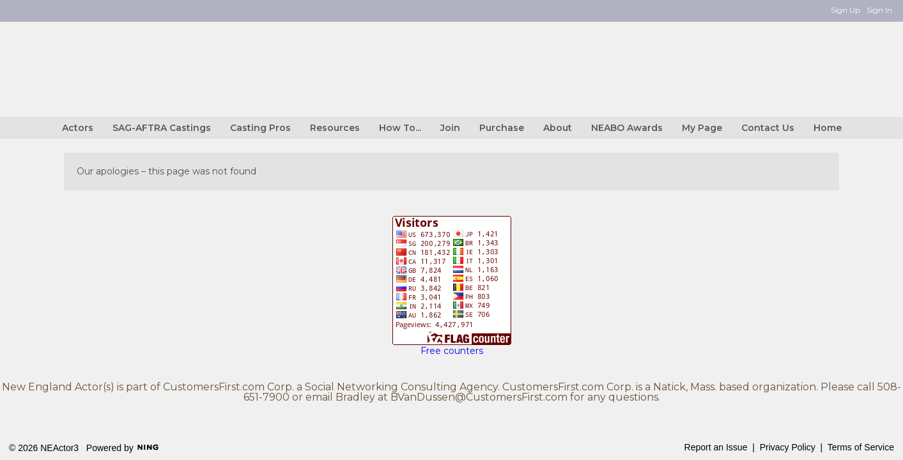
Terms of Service (861, 447)
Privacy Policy (787, 447)
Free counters (452, 350)
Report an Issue (716, 447)
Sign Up (845, 10)
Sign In (879, 10)
